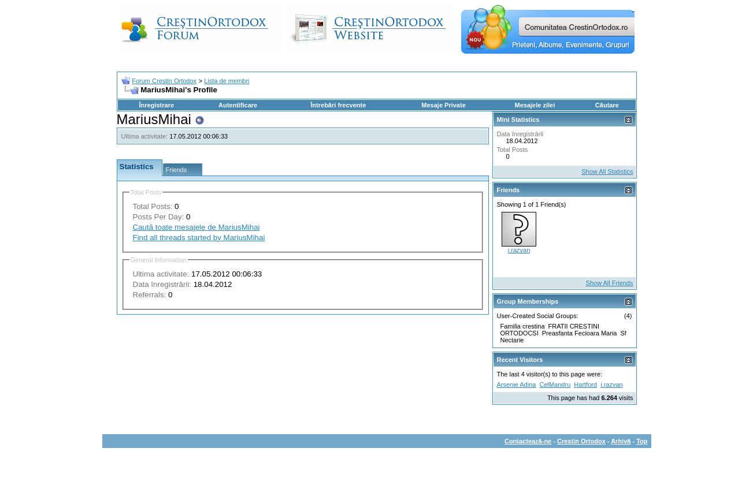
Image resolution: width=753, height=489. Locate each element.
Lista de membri (226, 80)
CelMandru (554, 384)
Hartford (585, 384)
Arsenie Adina (516, 384)
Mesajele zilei (535, 105)
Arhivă (620, 441)
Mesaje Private (443, 105)
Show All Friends (609, 282)
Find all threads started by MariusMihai (199, 237)
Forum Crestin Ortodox (164, 80)
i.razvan (519, 250)
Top (641, 441)
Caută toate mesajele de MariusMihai (196, 227)
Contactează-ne (528, 441)
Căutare (607, 105)
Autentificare (237, 105)
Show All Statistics (607, 171)
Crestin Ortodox (581, 441)
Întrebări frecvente (338, 105)
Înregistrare (157, 105)
